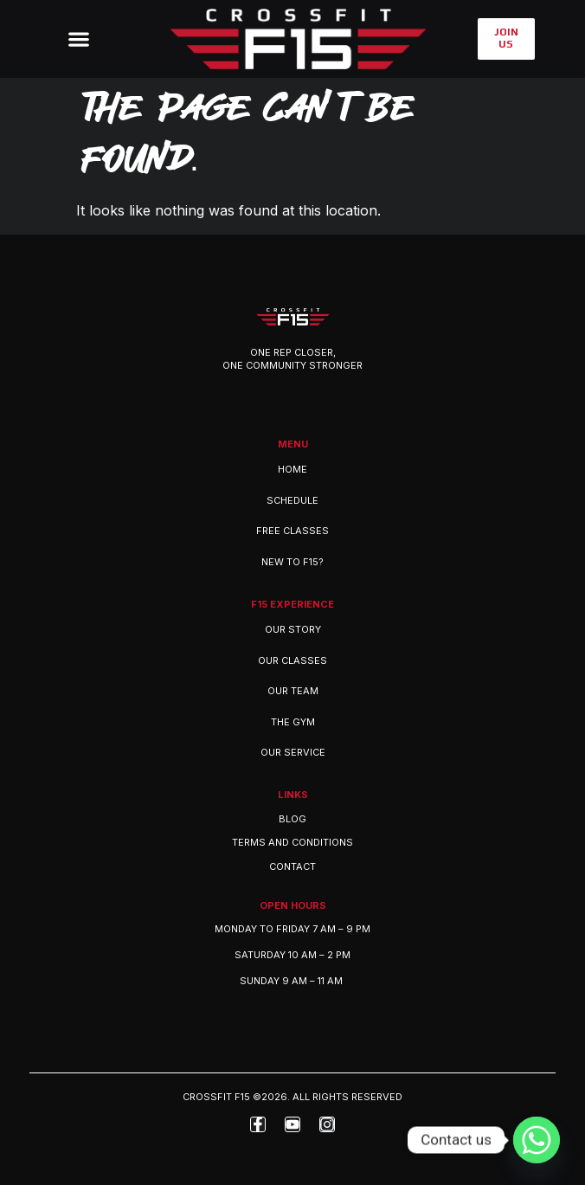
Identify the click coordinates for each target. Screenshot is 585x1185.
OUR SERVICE (292, 752)
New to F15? (292, 562)
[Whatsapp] (536, 1140)
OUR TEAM (292, 691)
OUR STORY (293, 629)
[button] (79, 39)
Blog (292, 819)
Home (292, 469)
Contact (292, 866)
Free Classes (292, 531)
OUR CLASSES (292, 660)
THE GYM (293, 722)
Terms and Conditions (292, 842)
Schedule (292, 500)
